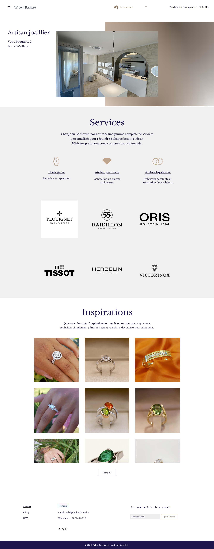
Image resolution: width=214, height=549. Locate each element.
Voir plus (107, 473)
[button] (9, 7)
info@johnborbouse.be (77, 512)
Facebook (175, 7)
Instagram (190, 7)
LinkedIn (203, 7)
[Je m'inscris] (169, 516)
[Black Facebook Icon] (59, 529)
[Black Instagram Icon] (62, 529)
